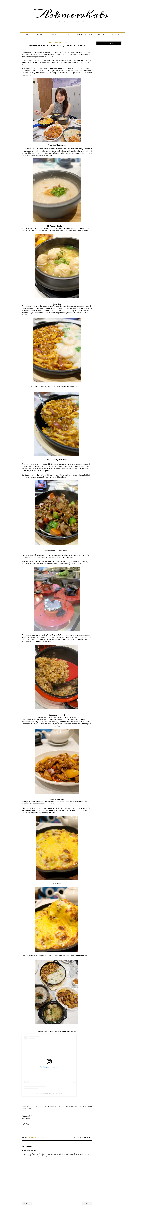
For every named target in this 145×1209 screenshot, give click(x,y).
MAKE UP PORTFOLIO (84, 34)
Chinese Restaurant (39, 1139)
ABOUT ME (38, 34)
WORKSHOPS (116, 34)
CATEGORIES (53, 34)
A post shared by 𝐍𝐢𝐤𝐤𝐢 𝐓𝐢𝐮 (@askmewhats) (49, 1093)
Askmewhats (72, 14)
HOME (26, 34)
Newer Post (27, 1203)
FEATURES (67, 34)
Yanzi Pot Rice (65, 1139)
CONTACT (101, 34)
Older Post (87, 1203)
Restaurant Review (53, 1139)
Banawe (29, 1139)
